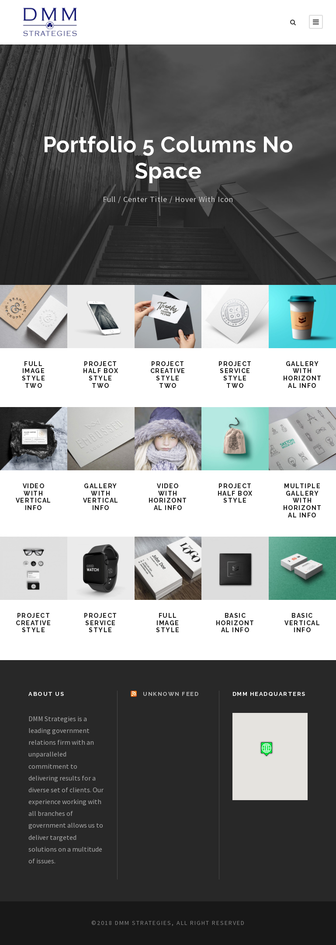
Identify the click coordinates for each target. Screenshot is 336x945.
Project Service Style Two (235, 374)
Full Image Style (168, 623)
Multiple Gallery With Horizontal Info (302, 501)
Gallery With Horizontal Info (302, 374)
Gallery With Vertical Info (101, 497)
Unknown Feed (171, 694)
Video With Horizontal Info (168, 497)
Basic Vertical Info (302, 623)
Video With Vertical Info (34, 497)
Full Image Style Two (34, 374)
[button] (267, 749)
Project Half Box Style (235, 493)
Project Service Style (101, 623)
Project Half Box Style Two (100, 374)
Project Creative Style (33, 623)
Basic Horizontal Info (235, 623)
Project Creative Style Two (168, 374)
